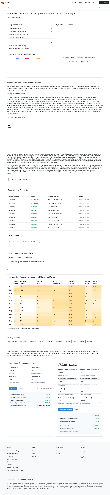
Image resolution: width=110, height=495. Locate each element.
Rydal (74, 342)
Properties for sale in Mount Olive (20, 179)
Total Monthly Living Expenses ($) (68, 382)
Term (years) (19, 379)
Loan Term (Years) (68, 391)
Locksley (90, 342)
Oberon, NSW (16, 17)
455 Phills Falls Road (54, 203)
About (33, 451)
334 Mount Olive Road (55, 199)
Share (100, 8)
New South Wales (12, 454)
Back (9, 8)
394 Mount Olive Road (55, 214)
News (81, 2)
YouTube (83, 457)
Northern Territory (13, 451)
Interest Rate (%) (90, 391)
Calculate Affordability (66, 409)
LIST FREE (104, 2)
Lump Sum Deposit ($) (90, 400)
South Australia (12, 459)
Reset (20, 388)
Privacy (58, 451)
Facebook (84, 454)
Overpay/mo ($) (41, 379)
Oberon (67, 342)
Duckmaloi (49, 342)
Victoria (9, 465)
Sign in (94, 2)
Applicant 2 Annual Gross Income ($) (90, 372)
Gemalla (81, 342)
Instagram (84, 451)
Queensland (11, 456)
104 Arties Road (53, 207)
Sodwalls (33, 342)
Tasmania (10, 462)
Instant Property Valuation (16, 117)
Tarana (41, 342)
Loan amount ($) (19, 370)
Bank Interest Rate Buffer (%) (68, 400)
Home (74, 2)
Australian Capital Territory (15, 470)
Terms (58, 454)
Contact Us (35, 456)
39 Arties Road (53, 217)
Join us (87, 2)
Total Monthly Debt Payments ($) (90, 381)
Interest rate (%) (41, 370)
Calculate (13, 388)
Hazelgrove (23, 342)
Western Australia (12, 467)
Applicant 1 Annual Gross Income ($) (68, 372)
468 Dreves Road (53, 228)
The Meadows (12, 342)
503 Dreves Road (53, 210)
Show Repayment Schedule (44, 388)
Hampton (59, 342)
